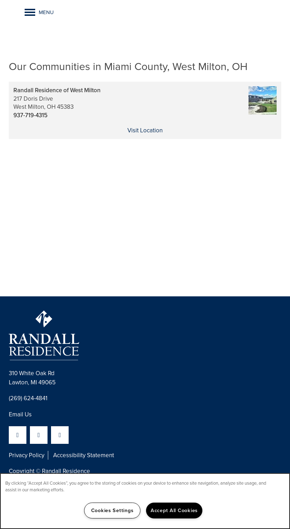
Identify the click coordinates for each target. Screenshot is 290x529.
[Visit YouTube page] (60, 435)
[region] (145, 501)
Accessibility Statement (83, 455)
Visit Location (145, 130)
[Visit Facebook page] (17, 435)
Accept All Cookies (174, 511)
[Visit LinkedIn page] (39, 435)
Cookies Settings (112, 511)
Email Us (20, 414)
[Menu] (39, 12)
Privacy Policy (26, 455)
